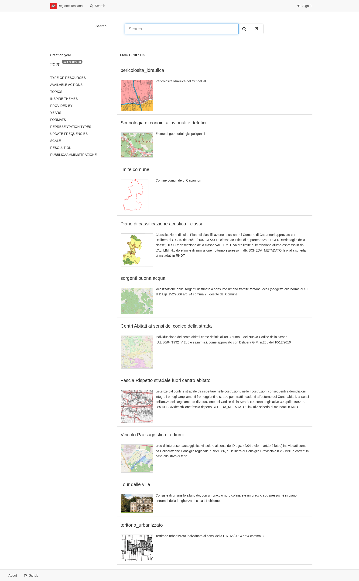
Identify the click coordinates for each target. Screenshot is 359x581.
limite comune (135, 169)
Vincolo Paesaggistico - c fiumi (152, 434)
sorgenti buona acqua (143, 278)
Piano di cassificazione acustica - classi (161, 223)
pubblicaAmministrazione (73, 155)
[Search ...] (181, 29)
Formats (58, 120)
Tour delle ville (135, 484)
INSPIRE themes (64, 99)
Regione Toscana (66, 6)
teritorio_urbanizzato (142, 525)
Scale (55, 141)
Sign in (304, 6)
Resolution (61, 148)
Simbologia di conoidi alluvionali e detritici (163, 122)
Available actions (66, 85)
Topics (56, 92)
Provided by (61, 106)
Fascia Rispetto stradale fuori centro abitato (166, 380)
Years (55, 113)
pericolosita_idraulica (142, 70)
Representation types (70, 127)
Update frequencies (69, 134)
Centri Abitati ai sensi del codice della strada (166, 326)
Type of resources (68, 78)
